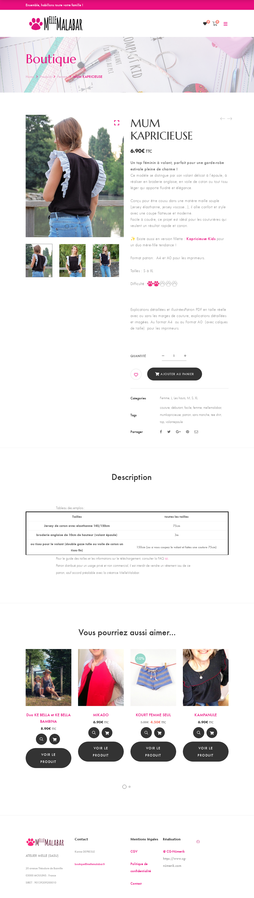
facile (188, 407)
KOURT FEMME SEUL (153, 714)
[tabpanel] (48, 708)
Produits (46, 76)
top (162, 422)
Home (30, 76)
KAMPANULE (205, 714)
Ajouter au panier (177, 374)
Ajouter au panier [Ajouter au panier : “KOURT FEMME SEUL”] (159, 733)
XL (196, 398)
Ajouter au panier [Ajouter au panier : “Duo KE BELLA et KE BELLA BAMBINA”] (55, 740)
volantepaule (174, 422)
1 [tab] (124, 787)
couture (165, 407)
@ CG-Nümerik (174, 851)
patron (186, 415)
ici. (167, 558)
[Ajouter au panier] (54, 739)
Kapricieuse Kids (200, 238)
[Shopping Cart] (214, 23)
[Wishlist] (205, 23)
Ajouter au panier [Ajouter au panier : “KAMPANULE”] (212, 733)
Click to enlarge (116, 122)
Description (132, 476)
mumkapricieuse (170, 415)
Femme (62, 76)
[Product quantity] (174, 355)
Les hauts (179, 398)
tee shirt (216, 415)
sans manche (200, 415)
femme (197, 407)
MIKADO (101, 714)
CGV (134, 851)
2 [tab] (129, 787)
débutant (177, 407)
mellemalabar (212, 407)
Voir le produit (48, 758)
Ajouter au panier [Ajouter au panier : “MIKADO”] (107, 733)
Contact (136, 883)
